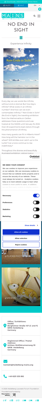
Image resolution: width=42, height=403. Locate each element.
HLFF (8, 5)
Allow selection (21, 238)
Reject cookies (21, 245)
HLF (21, 5)
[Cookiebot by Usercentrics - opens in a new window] (29, 157)
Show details (30, 225)
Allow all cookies (21, 232)
